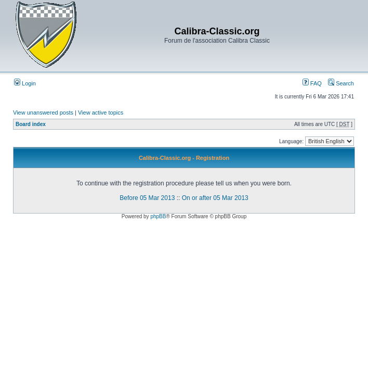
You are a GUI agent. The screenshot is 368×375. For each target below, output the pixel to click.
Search (341, 83)
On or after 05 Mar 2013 (215, 198)
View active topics (100, 112)
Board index (31, 124)
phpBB (158, 216)
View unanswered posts (43, 112)
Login (25, 83)
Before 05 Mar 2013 (147, 198)
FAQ (312, 83)
